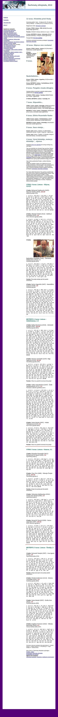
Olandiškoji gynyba (8, 44)
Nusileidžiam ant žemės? (32, 710)
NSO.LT (5, 25)
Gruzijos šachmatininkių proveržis (11, 35)
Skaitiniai (5, 17)
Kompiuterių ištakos (8, 48)
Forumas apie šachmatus (9, 30)
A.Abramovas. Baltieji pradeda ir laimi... (13, 52)
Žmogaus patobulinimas (9, 60)
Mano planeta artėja (8, 54)
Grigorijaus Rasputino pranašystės (11, 58)
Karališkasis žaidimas (8, 53)
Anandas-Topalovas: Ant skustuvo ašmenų (13, 42)
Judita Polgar (37, 154)
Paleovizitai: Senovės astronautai (11, 56)
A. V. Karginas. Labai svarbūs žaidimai (12, 49)
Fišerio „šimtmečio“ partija (9, 43)
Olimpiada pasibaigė (41, 25)
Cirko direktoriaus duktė (9, 47)
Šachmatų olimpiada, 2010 (9, 33)
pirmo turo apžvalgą (36, 144)
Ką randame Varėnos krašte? (10, 61)
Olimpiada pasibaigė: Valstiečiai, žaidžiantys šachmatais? (40, 713)
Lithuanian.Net (7, 22)
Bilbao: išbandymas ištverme (10, 34)
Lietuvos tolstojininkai (8, 57)
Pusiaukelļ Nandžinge (8, 31)
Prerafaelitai (6, 51)
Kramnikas (29, 157)
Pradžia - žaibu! (30, 707)
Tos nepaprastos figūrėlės (9, 45)
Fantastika (6, 20)
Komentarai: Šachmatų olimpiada (40, 168)
